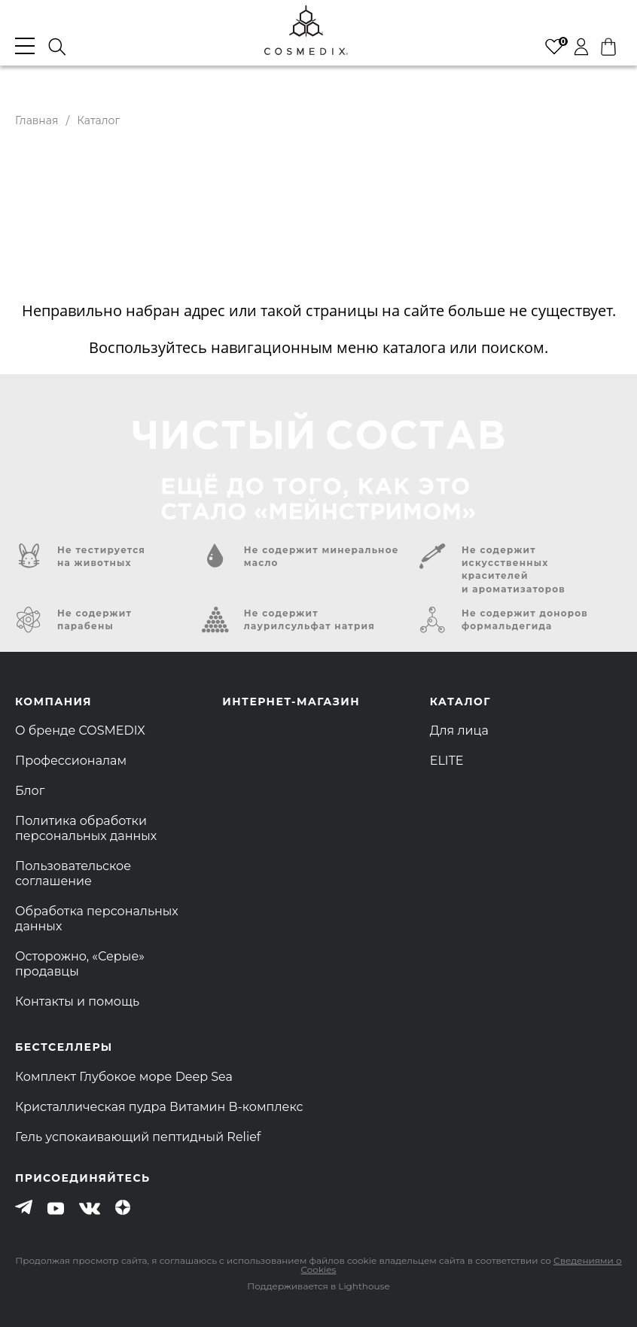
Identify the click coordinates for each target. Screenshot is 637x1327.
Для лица (459, 730)
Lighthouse (363, 1286)
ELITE (447, 760)
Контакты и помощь (77, 1001)
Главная (36, 120)
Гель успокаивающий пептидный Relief (138, 1137)
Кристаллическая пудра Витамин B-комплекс (159, 1107)
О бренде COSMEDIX (80, 730)
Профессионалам (70, 760)
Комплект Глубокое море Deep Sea (124, 1077)
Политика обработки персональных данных (86, 828)
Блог (29, 791)
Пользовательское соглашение (73, 873)
